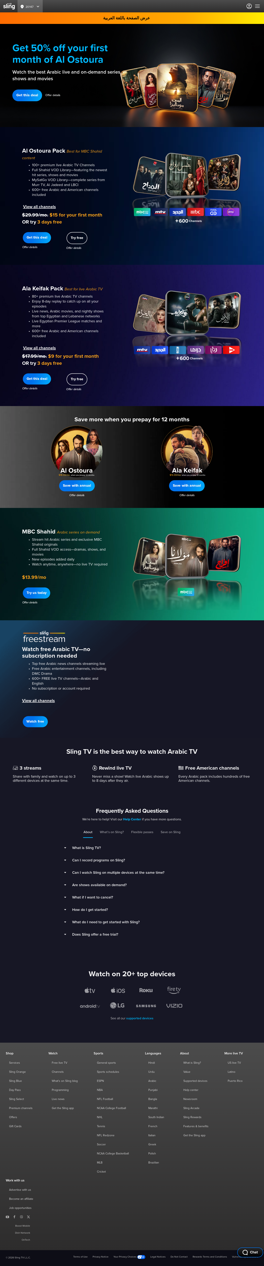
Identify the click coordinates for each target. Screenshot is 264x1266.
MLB (100, 1162)
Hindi (151, 1062)
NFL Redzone (105, 1135)
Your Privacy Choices (129, 1257)
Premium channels (21, 1108)
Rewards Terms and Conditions (210, 1257)
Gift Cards (15, 1126)
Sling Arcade (191, 1108)
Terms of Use (80, 1257)
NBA (100, 1090)
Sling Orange (17, 1072)
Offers (13, 1117)
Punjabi (153, 1090)
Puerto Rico (235, 1081)
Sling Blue (15, 1081)
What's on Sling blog (65, 1081)
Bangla (152, 1099)
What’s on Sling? (112, 832)
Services (14, 1062)
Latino (231, 1072)
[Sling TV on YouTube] (7, 1216)
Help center (190, 1090)
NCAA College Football (111, 1108)
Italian (152, 1135)
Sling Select (16, 1099)
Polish (152, 1153)
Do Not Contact (179, 1257)
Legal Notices (158, 1257)
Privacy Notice (100, 1257)
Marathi (153, 1108)
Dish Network (22, 1233)
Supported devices (195, 1081)
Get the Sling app (63, 1108)
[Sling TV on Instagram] (21, 1216)
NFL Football (105, 1099)
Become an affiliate (21, 1199)
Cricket (101, 1171)
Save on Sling (170, 832)
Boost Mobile (22, 1226)
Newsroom (190, 1099)
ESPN (100, 1081)
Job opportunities (20, 1208)
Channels (58, 1072)
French (152, 1126)
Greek (152, 1144)
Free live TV (59, 1062)
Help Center (132, 819)
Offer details (52, 95)
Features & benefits (196, 1126)
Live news (58, 1099)
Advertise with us (20, 1189)
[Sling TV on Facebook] (14, 1216)
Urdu (151, 1072)
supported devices (139, 1018)
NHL (100, 1117)
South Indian (156, 1117)
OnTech (26, 1240)
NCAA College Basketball (113, 1153)
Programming (60, 1090)
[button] (27, 95)
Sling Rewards (192, 1117)
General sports (106, 1062)
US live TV (234, 1062)
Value (186, 1072)
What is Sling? (192, 1062)
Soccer (101, 1144)
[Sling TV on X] (28, 1216)
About (88, 832)
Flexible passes (142, 832)
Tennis (101, 1126)
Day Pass (15, 1090)
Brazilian (153, 1162)
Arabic (152, 1081)
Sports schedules (108, 1072)
